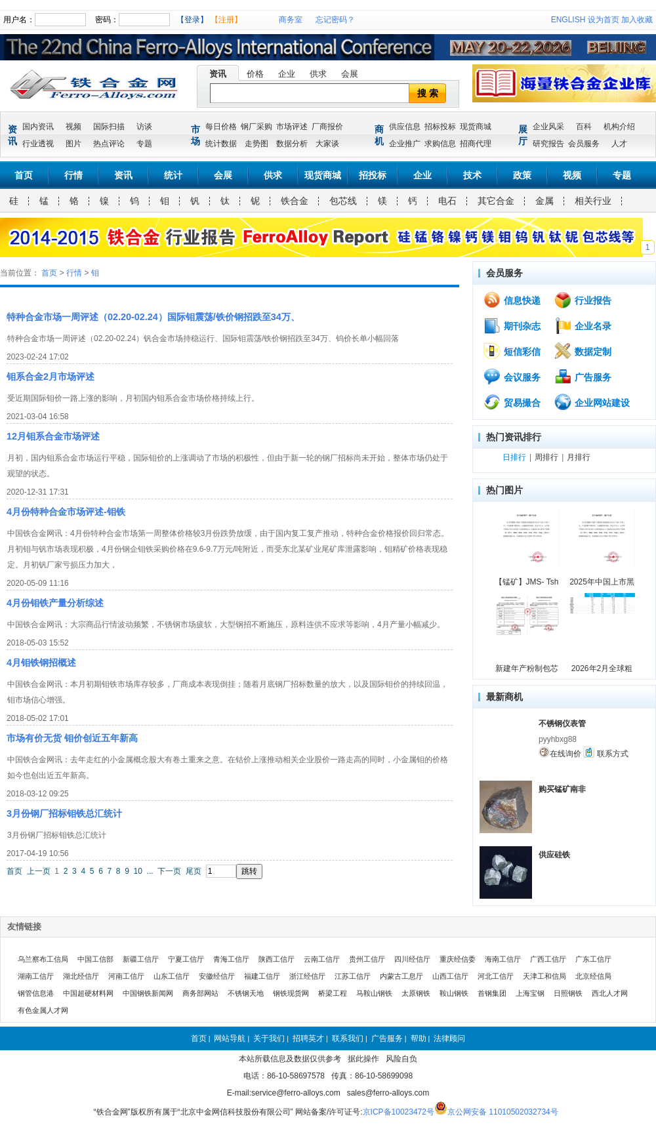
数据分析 (292, 143)
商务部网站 (200, 993)
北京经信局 (593, 976)
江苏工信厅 (353, 976)
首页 (23, 175)
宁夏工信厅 (186, 959)
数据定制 (582, 350)
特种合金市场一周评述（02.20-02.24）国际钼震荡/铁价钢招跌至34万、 (153, 317)
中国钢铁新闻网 (148, 993)
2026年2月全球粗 (601, 668)
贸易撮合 (512, 402)
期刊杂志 (512, 325)
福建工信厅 (262, 976)
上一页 (39, 871)
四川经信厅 (412, 959)
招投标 (372, 175)
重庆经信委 (458, 959)
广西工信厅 (548, 959)
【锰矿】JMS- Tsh (527, 581)
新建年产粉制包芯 (526, 668)
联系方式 (605, 752)
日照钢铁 (568, 993)
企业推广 (404, 143)
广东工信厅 (593, 959)
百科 (584, 126)
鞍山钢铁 (454, 993)
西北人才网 (610, 993)
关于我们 (269, 1038)
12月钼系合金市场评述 (53, 436)
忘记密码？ (335, 19)
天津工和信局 (544, 976)
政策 (522, 175)
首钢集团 (492, 993)
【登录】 (192, 19)
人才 (619, 143)
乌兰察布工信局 (43, 959)
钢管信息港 (36, 993)
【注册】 (226, 19)
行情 (73, 175)
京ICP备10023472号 (398, 1112)
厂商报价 (327, 126)
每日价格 (221, 126)
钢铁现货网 (291, 993)
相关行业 (593, 200)
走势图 (256, 143)
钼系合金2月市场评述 (50, 376)
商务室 (290, 19)
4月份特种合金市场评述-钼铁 (66, 511)
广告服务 (582, 376)
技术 (472, 175)
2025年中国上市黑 (601, 581)
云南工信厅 (322, 959)
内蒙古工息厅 (401, 976)
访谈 (144, 126)
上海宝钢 (530, 993)
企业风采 (548, 126)
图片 (73, 143)
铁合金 (294, 200)
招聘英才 (308, 1038)
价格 (255, 74)
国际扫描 (109, 126)
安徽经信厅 (217, 976)
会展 (349, 74)
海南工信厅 (503, 959)
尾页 (193, 871)
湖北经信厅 (81, 976)
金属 (544, 200)
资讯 (217, 74)
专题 (144, 143)
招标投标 (440, 126)
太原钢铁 (415, 993)
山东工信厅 (172, 976)
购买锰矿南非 (562, 789)
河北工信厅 (496, 976)
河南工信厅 (126, 976)
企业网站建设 (592, 402)
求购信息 (440, 143)
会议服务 (512, 376)
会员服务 (584, 143)
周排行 (546, 457)
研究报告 (548, 143)
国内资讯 (38, 126)
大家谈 (327, 143)
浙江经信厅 (307, 976)
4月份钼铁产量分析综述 (55, 603)
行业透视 (38, 143)
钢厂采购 (256, 126)
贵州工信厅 (367, 959)
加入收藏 (637, 19)
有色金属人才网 (43, 1010)
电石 (447, 200)
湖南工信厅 (36, 976)
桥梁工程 (332, 993)
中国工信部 (95, 959)
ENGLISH (568, 19)
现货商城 (475, 126)
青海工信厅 (231, 959)
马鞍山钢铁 (374, 993)
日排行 (514, 457)
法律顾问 (449, 1038)
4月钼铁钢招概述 (41, 662)
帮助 (418, 1038)
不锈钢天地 (246, 993)
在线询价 (560, 752)
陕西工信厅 (276, 959)
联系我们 (347, 1038)
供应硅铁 (554, 854)
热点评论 (109, 143)
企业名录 (582, 325)
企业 (286, 74)
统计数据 (221, 143)
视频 (73, 126)
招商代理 (475, 143)
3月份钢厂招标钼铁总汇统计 (64, 813)
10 (138, 871)
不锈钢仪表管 (562, 723)
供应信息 (404, 126)
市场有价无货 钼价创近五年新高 (72, 738)
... (150, 871)
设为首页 (603, 19)
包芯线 (343, 200)
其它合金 (496, 200)
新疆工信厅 (141, 959)
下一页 (169, 871)
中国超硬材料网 (88, 993)
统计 (173, 175)
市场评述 (292, 126)
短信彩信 (512, 350)
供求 (318, 74)
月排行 (578, 457)
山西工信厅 (450, 976)
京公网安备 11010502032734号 (502, 1112)
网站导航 (229, 1038)
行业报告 (582, 299)
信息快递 (512, 299)
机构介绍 (619, 126)
